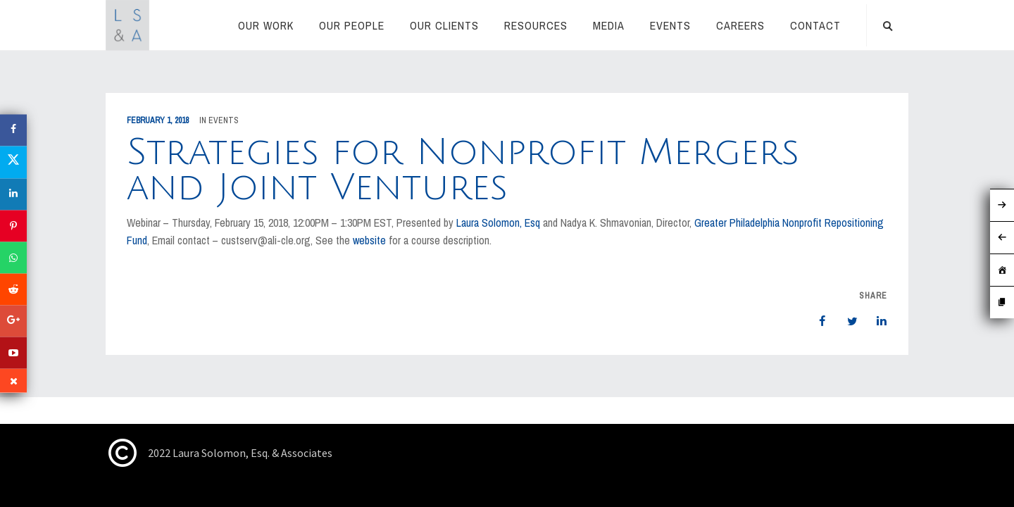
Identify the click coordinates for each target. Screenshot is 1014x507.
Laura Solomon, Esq (499, 222)
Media (609, 25)
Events (670, 25)
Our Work (266, 25)
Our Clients (444, 25)
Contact (815, 25)
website (369, 240)
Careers (740, 25)
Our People (351, 25)
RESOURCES (536, 25)
